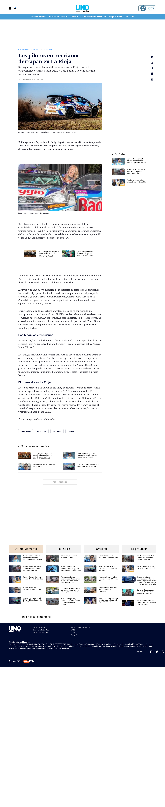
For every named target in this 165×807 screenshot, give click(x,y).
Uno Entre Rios (23, 49)
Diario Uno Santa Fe (40, 632)
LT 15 (131, 17)
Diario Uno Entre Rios (41, 630)
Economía (91, 17)
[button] (10, 8)
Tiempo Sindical (114, 17)
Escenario (101, 17)
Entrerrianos (48, 49)
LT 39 (126, 17)
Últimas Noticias (38, 17)
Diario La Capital (39, 627)
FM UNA (74, 635)
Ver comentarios (60, 482)
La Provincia (53, 17)
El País (83, 17)
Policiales (64, 17)
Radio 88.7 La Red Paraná (80, 627)
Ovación (74, 17)
